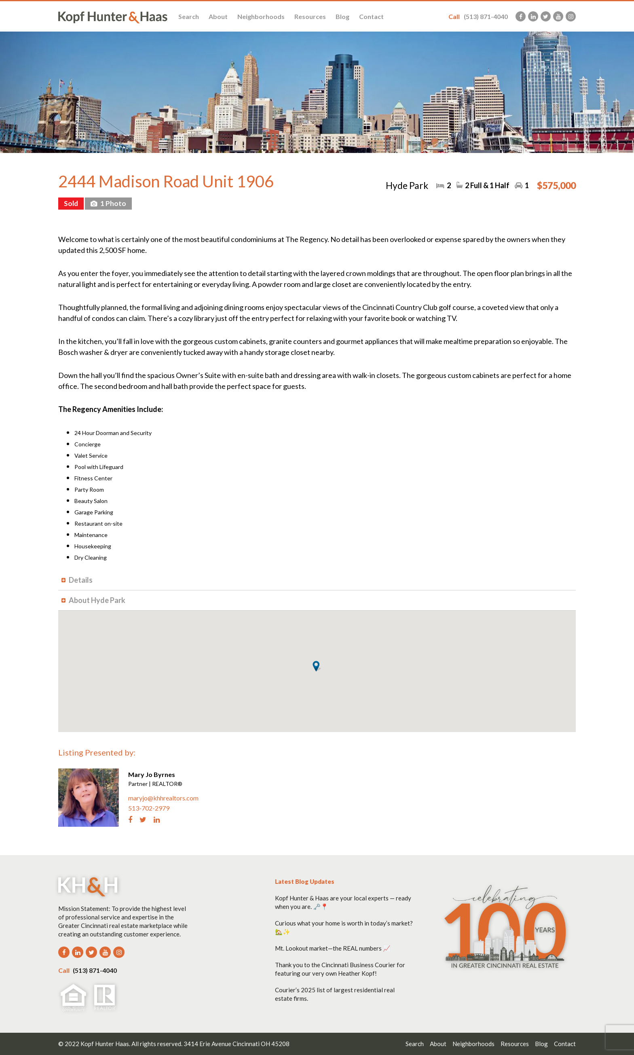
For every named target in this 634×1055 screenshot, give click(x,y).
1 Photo (112, 203)
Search (188, 16)
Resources (310, 16)
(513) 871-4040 (478, 16)
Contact (371, 16)
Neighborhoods (261, 16)
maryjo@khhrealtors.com (163, 798)
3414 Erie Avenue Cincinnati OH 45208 (237, 1043)
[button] (317, 666)
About (218, 16)
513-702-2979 (148, 808)
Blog (342, 16)
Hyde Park (407, 185)
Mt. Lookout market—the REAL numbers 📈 (333, 948)
